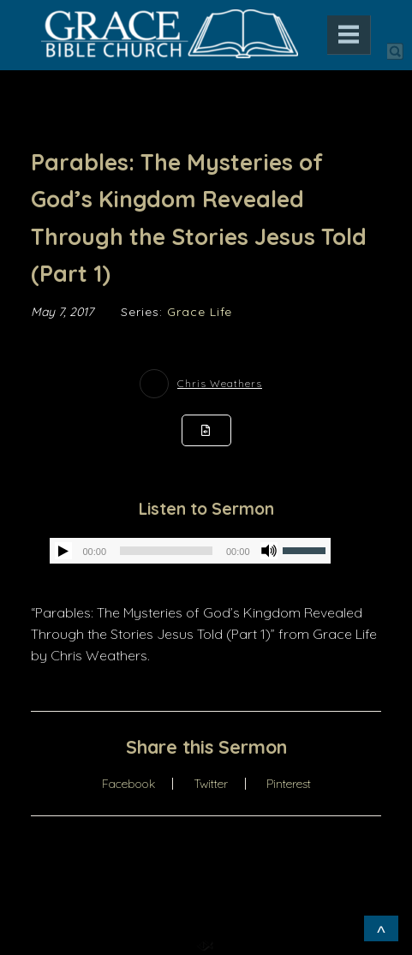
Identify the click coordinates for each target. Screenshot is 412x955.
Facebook (128, 784)
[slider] (166, 550)
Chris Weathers (219, 383)
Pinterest (288, 784)
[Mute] (269, 550)
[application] (190, 551)
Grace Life (199, 311)
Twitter (211, 784)
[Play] (63, 550)
